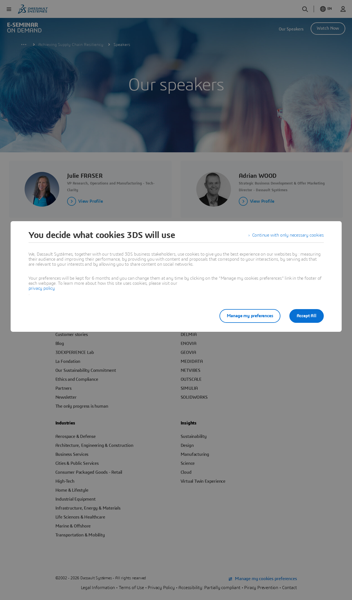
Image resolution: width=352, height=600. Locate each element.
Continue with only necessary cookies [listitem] (288, 235)
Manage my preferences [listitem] (250, 316)
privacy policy (42, 288)
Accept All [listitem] (306, 316)
